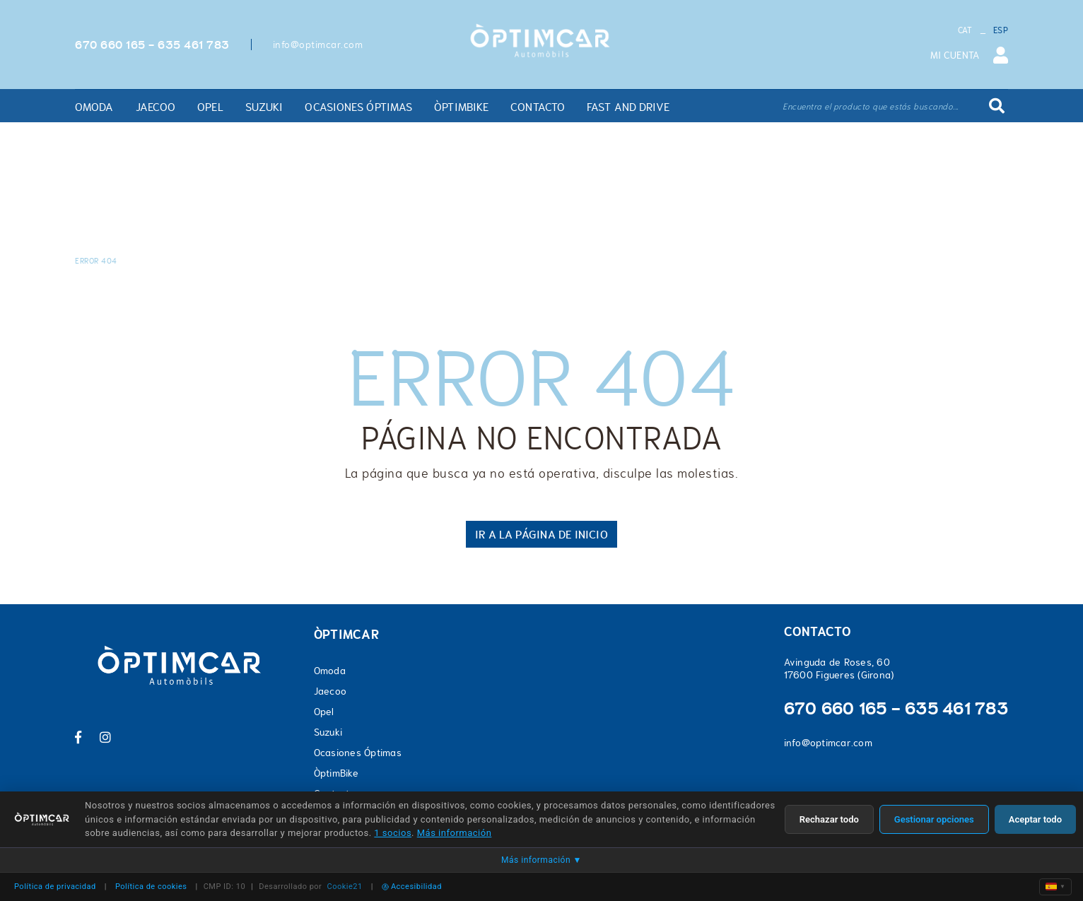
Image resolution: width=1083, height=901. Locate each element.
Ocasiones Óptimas (358, 752)
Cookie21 (345, 886)
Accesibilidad (412, 886)
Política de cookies (151, 886)
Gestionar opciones (934, 819)
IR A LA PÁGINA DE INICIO (541, 534)
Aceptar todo (1035, 819)
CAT (965, 30)
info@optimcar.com (318, 44)
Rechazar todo (829, 819)
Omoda (330, 670)
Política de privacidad (55, 886)
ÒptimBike (336, 773)
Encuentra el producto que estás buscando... (871, 107)
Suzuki (328, 732)
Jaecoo (330, 691)
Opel (324, 711)
